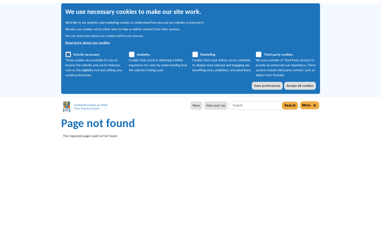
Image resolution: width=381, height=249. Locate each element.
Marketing (207, 54)
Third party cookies (278, 54)
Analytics (143, 54)
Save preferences (267, 86)
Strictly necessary (86, 54)
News (196, 105)
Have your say (215, 105)
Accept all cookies (300, 86)
